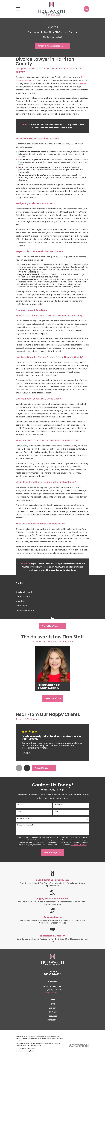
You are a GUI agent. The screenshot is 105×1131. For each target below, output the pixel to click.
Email (56, 811)
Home (52, 1004)
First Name (20, 804)
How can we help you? (25, 825)
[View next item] (27, 768)
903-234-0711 (52, 974)
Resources (52, 1016)
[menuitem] (52, 592)
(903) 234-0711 (38, 535)
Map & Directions (52, 992)
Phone (19, 811)
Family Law (81, 83)
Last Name (58, 804)
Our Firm (52, 1008)
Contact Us (52, 1020)
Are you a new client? (24, 818)
